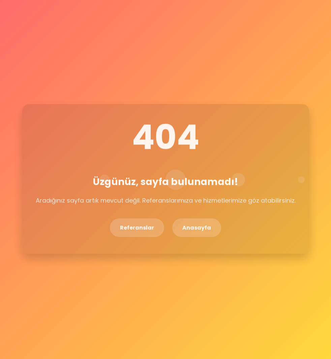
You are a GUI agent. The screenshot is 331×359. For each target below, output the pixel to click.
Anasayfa (196, 227)
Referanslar (137, 227)
